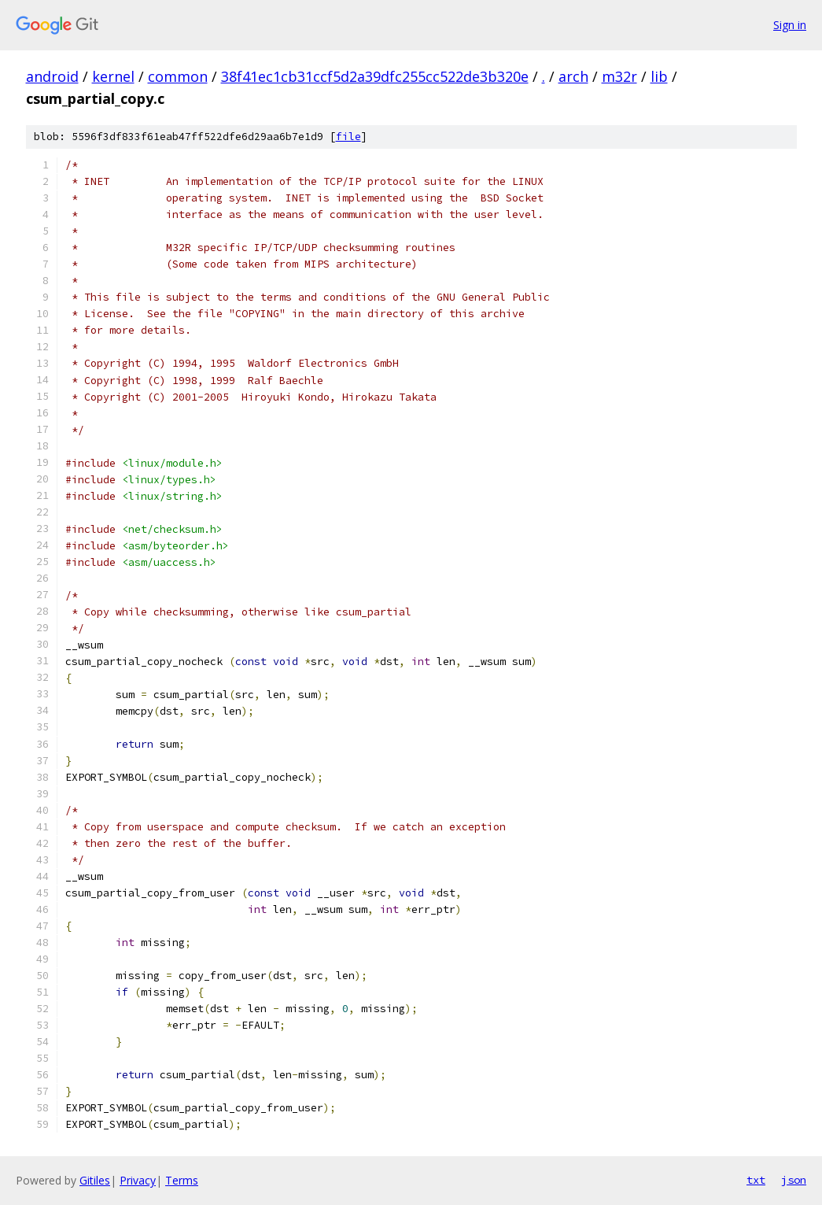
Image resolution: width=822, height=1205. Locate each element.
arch (573, 76)
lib (659, 76)
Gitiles (94, 1180)
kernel (113, 76)
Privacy (138, 1180)
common (178, 76)
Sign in (789, 24)
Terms (181, 1180)
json (793, 1180)
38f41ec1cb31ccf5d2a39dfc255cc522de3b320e (375, 76)
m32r (619, 76)
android (52, 76)
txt (755, 1180)
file (348, 136)
